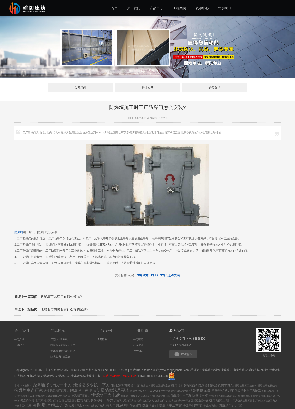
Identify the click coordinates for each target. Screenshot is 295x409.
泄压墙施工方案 (26, 395)
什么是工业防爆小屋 (25, 405)
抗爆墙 (215, 370)
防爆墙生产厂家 (181, 395)
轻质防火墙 (252, 370)
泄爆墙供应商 (200, 390)
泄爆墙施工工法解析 (246, 385)
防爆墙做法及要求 (113, 390)
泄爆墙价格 (78, 376)
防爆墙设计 (150, 405)
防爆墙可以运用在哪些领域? (48, 297)
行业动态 (140, 331)
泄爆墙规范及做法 (267, 385)
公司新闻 (81, 87)
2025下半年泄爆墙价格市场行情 (170, 390)
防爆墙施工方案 (53, 405)
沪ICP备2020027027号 (112, 370)
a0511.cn (162, 376)
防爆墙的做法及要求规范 (216, 385)
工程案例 (104, 331)
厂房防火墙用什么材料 (126, 405)
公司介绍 (19, 339)
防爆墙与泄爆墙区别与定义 (155, 385)
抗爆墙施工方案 (170, 405)
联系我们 (19, 345)
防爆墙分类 (200, 395)
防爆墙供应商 (216, 395)
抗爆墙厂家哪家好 (184, 385)
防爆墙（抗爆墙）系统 (62, 345)
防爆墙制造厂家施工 (248, 390)
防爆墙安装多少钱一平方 (95, 400)
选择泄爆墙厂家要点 (56, 390)
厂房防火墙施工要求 (244, 400)
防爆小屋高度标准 (79, 405)
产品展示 (57, 331)
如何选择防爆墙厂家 (125, 385)
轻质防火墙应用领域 (159, 395)
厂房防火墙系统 (59, 339)
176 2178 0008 (187, 339)
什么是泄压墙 (69, 400)
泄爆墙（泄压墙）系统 (62, 350)
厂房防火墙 (237, 370)
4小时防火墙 (32, 376)
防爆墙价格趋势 (222, 390)
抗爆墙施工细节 (220, 400)
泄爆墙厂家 (93, 376)
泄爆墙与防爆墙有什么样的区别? (51, 309)
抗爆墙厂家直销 (80, 395)
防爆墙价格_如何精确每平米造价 (242, 395)
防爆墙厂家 (63, 376)
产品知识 (214, 87)
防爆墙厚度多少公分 (141, 390)
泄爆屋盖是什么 (199, 400)
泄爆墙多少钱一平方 (91, 385)
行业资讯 (147, 87)
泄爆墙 (225, 370)
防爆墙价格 (48, 376)
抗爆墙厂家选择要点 (101, 405)
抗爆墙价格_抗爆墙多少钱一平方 (173, 400)
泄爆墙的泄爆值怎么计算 (134, 395)
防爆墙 (18, 232)
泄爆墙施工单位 (52, 400)
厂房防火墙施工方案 (125, 400)
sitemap (147, 370)
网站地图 (135, 370)
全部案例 (102, 339)
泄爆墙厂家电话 (105, 395)
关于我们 (21, 331)
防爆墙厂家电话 (83, 390)
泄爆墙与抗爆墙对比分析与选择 (52, 395)
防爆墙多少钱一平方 (52, 385)
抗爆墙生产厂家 (28, 390)
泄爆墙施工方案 (145, 400)
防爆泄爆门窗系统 (60, 356)
